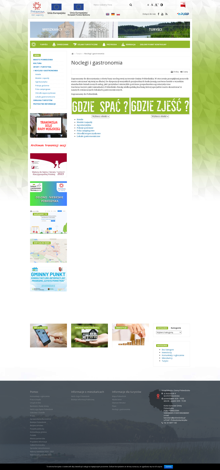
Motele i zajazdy (84, 122)
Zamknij (168, 467)
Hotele (80, 119)
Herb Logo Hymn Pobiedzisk (41, 409)
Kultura (37, 63)
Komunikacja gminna (38, 432)
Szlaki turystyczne (88, 44)
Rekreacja (131, 44)
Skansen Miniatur (119, 403)
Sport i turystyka (42, 67)
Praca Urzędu (35, 399)
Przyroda (112, 44)
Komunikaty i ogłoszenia (173, 355)
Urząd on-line (35, 403)
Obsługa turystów (42, 100)
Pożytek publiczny (37, 429)
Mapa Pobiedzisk (119, 396)
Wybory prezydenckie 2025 (41, 455)
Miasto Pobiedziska (43, 59)
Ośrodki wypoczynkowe (89, 133)
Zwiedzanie (62, 44)
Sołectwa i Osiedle (37, 412)
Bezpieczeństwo (36, 425)
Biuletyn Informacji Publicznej (82, 399)
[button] (131, 4)
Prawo (32, 416)
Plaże (114, 406)
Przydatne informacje (44, 104)
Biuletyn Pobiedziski (38, 422)
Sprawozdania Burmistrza (40, 419)
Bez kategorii (168, 349)
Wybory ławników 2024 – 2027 (42, 451)
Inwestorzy (167, 352)
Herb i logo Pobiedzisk (80, 396)
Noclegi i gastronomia (46, 70)
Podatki (33, 435)
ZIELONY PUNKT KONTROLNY (153, 44)
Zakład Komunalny (37, 445)
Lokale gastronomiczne (88, 136)
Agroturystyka (84, 125)
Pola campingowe (85, 130)
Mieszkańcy (167, 358)
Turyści (44, 44)
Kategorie (176, 328)
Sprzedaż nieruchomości (40, 448)
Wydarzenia (117, 399)
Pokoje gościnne (85, 128)
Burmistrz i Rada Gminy (39, 406)
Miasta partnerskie (37, 438)
